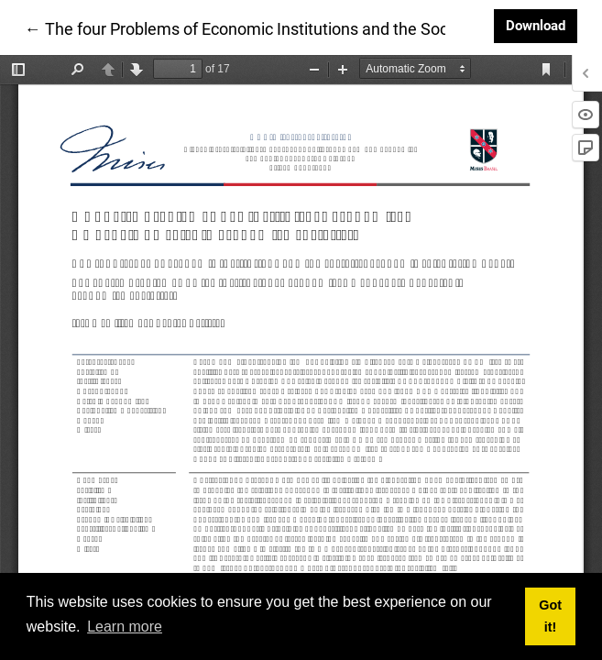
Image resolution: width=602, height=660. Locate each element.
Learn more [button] (124, 626)
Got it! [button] (550, 616)
